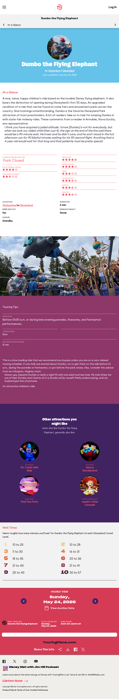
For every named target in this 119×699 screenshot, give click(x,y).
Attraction (54, 70)
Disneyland (68, 70)
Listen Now (16, 681)
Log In (112, 7)
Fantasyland (9, 205)
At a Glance (14, 24)
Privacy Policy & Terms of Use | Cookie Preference (25, 690)
